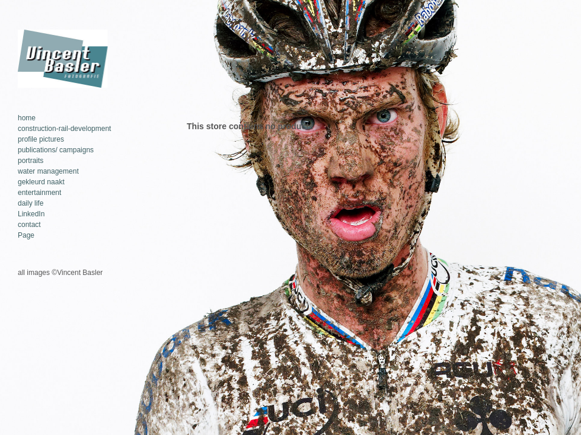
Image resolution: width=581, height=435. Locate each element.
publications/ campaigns (56, 150)
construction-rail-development (64, 128)
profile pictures (41, 139)
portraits (30, 160)
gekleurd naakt (41, 182)
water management (48, 171)
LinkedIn (31, 214)
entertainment (39, 192)
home (27, 118)
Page (26, 235)
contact (29, 224)
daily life (30, 203)
